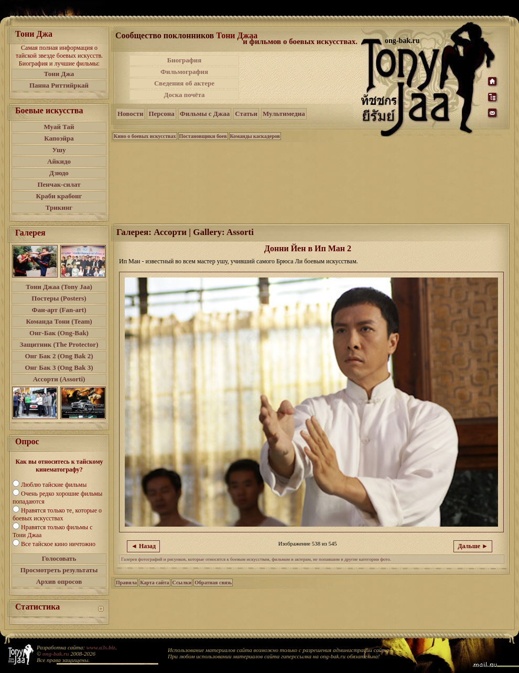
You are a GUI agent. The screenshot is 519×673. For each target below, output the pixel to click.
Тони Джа (59, 74)
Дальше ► (473, 546)
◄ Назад (143, 546)
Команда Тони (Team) (59, 321)
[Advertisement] (300, 77)
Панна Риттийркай (59, 85)
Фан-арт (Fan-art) (59, 310)
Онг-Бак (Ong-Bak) (59, 333)
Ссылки (182, 582)
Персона (161, 113)
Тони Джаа (236, 35)
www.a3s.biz (101, 647)
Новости (130, 113)
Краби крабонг (59, 196)
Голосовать (59, 558)
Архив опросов (59, 581)
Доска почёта (184, 95)
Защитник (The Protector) (59, 344)
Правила (126, 582)
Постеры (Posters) (58, 298)
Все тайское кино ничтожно (58, 544)
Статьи (246, 113)
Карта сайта (154, 582)
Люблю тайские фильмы (54, 484)
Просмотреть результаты (59, 570)
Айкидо (59, 161)
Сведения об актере (184, 83)
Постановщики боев (203, 136)
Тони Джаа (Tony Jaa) (59, 287)
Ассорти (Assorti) (59, 379)
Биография (184, 60)
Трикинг (59, 207)
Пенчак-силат (58, 184)
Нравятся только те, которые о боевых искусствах (57, 514)
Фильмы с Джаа (205, 113)
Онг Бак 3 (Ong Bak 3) (59, 367)
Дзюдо (59, 173)
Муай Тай (59, 127)
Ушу (59, 150)
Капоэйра (59, 138)
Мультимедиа (284, 113)
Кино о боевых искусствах (145, 136)
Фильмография (184, 72)
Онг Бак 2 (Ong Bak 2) (59, 356)
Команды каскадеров (255, 136)
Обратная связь (213, 582)
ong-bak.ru (55, 653)
